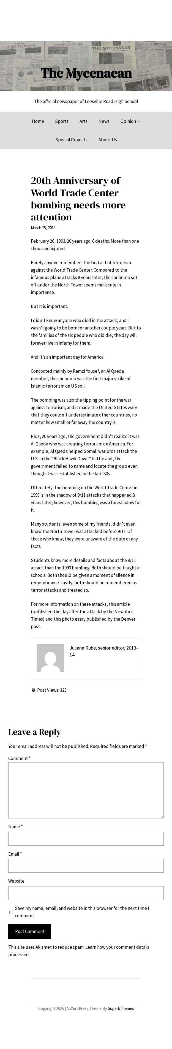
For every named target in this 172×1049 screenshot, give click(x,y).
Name (15, 827)
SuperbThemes (121, 1008)
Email (15, 854)
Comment (19, 758)
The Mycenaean (86, 73)
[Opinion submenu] (138, 121)
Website (16, 881)
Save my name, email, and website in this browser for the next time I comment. (82, 912)
